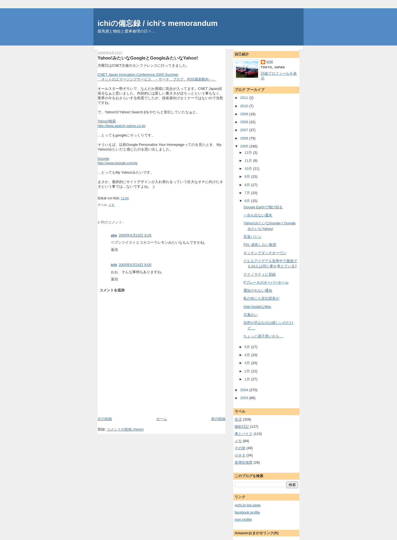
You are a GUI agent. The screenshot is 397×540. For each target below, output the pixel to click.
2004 (244, 390)
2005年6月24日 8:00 (135, 265)
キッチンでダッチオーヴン (264, 253)
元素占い (250, 315)
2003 (244, 398)
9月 (248, 176)
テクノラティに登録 (259, 274)
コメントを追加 (112, 290)
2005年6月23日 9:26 (135, 235)
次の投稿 (105, 419)
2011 (244, 98)
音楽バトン (252, 237)
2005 (244, 146)
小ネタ (240, 455)
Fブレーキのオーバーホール (266, 282)
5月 (248, 347)
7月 (248, 193)
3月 (248, 363)
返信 (114, 250)
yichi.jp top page (248, 505)
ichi (114, 265)
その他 (240, 448)
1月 (248, 379)
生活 (238, 419)
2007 (244, 130)
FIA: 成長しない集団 (259, 245)
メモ (111, 204)
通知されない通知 (257, 290)
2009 (244, 114)
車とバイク (244, 434)
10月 (249, 168)
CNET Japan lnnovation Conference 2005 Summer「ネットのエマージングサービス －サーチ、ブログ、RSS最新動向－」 (157, 76)
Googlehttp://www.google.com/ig (118, 161)
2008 (244, 122)
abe (114, 235)
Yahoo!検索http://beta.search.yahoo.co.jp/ (122, 123)
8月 (248, 185)
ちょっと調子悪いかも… (263, 336)
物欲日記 (242, 427)
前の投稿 (218, 419)
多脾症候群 (244, 462)
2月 (248, 371)
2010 (244, 106)
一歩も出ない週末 (257, 215)
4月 (248, 355)
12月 (249, 153)
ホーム (161, 419)
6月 (248, 201)
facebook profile (247, 512)
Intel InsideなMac (257, 307)
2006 (244, 138)
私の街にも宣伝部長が (261, 298)
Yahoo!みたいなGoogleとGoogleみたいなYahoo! (148, 57)
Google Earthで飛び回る (263, 207)
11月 (249, 160)
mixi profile (243, 519)
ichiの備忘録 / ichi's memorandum (158, 23)
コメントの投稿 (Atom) (125, 429)
